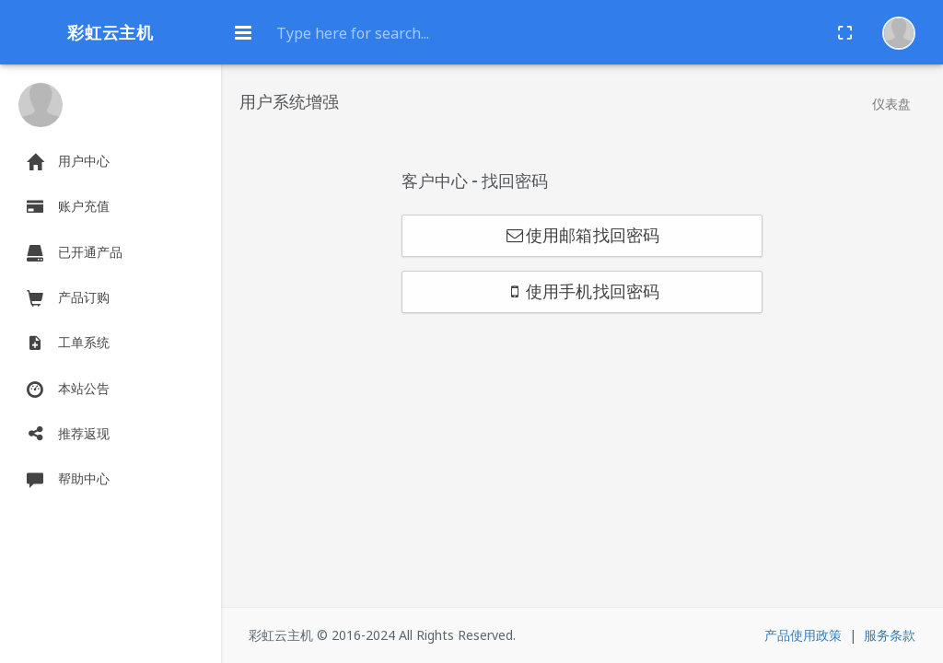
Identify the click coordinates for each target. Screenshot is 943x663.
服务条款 (889, 635)
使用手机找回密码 (582, 292)
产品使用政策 (803, 635)
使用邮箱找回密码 (582, 236)
